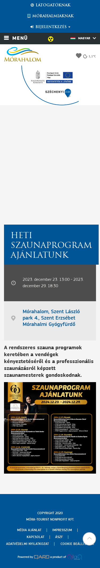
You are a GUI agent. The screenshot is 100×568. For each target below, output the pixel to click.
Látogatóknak (50, 5)
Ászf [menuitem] (59, 537)
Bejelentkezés (50, 27)
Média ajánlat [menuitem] (29, 530)
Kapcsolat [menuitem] (35, 537)
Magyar (83, 38)
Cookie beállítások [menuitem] (77, 544)
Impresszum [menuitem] (62, 530)
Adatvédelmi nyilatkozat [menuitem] (27, 544)
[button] (89, 538)
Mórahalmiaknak (50, 16)
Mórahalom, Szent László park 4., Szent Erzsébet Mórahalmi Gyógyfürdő (51, 318)
